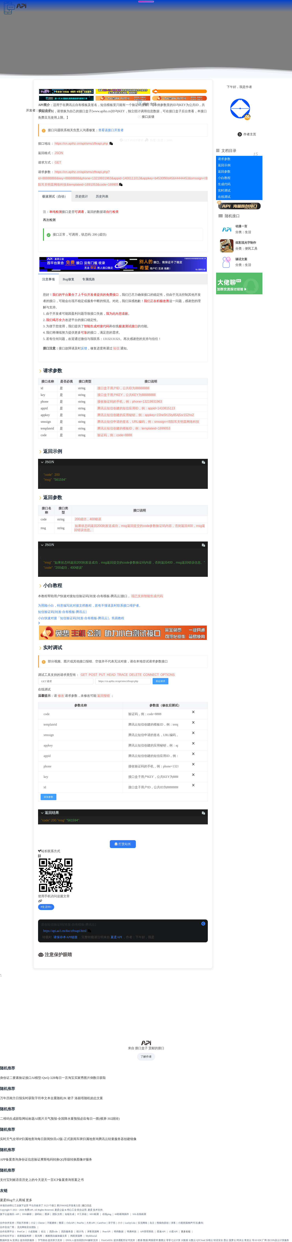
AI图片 (39, 1118)
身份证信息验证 (29, 1159)
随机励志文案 (93, 1098)
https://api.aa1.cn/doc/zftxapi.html (67, 930)
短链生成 (69, 1214)
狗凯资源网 (76, 1236)
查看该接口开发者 (113, 129)
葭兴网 (38, 1236)
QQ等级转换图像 (71, 1159)
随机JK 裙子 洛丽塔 (70, 1098)
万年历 (4, 1098)
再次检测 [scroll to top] (51, 219)
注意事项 (50, 278)
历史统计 (83, 196)
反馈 (86, 347)
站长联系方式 (51, 850)
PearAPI (107, 1232)
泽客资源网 (93, 1232)
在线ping (106, 1214)
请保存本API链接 (68, 936)
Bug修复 (70, 278)
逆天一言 (47, 1180)
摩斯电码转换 (49, 1159)
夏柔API (118, 936)
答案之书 (77, 1180)
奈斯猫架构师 (24, 1236)
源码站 (38, 1214)
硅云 (43, 1232)
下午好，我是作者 (241, 85)
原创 (146, 102)
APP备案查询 (9, 1159)
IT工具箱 (82, 1214)
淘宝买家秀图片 (79, 1078)
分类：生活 (245, 230)
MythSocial (91, 1236)
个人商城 (18, 1200)
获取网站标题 (25, 1118)
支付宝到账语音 (11, 1180)
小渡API (173, 1232)
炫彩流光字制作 (248, 241)
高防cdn (53, 1232)
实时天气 (6, 1139)
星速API (161, 1232)
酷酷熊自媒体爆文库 (56, 1236)
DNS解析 (27, 1214)
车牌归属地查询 (87, 1139)
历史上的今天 (31, 1180)
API (17, 1214)
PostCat (20, 1232)
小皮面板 (32, 1232)
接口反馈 (148, 114)
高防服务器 (67, 1232)
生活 (153, 102)
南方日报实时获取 (22, 1098)
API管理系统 (146, 1232)
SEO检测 (94, 1214)
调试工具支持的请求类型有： (109, 674)
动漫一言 (243, 224)
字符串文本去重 (46, 1098)
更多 (29, 1200)
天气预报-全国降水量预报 (62, 1118)
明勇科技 (131, 1232)
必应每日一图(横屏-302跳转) (99, 1118)
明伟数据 (118, 1232)
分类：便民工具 (249, 247)
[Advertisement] (146, 1006)
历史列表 (104, 196)
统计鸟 (80, 1232)
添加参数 (50, 796)
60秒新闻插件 (122, 1214)
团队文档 (57, 1214)
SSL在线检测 (139, 1214)
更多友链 (185, 1232)
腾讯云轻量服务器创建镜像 (117, 1139)
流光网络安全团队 (26, 1227)
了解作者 (146, 1057)
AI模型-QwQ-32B (43, 1078)
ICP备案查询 (62, 1180)
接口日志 (86, 1206)
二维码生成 (8, 1118)
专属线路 (90, 278)
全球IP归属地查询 (25, 1139)
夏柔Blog (6, 1200)
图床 (47, 1214)
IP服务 (87, 1159)
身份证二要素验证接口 (16, 1078)
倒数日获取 (98, 1078)
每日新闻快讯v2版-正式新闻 (56, 1139)
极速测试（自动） (57, 196)
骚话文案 (243, 257)
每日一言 (61, 1078)
